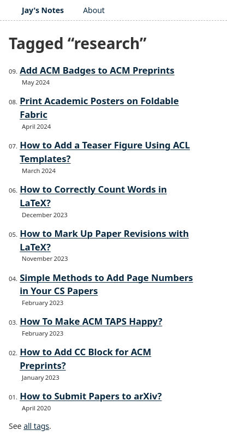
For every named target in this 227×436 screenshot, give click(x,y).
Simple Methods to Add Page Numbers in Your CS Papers (106, 284)
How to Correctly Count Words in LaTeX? (93, 196)
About (94, 10)
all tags (36, 426)
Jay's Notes (43, 10)
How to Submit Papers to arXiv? (91, 396)
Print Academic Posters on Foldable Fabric (99, 107)
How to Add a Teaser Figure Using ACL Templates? (105, 152)
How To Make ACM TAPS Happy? (91, 321)
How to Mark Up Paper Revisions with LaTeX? (104, 240)
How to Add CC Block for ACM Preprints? (85, 358)
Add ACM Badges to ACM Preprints (97, 70)
